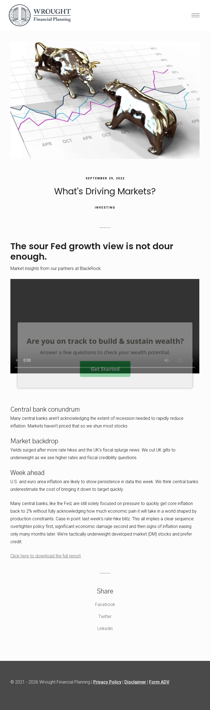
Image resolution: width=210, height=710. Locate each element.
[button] (105, 340)
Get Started (105, 368)
